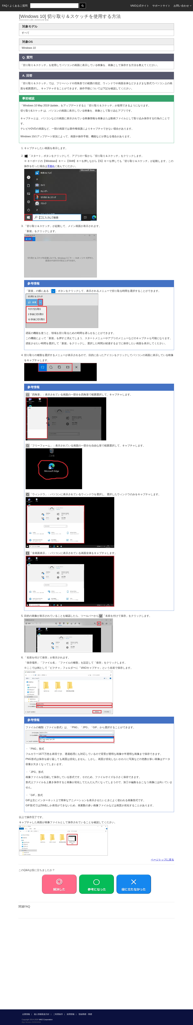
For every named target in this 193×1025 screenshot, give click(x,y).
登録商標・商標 (85, 1014)
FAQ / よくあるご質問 (14, 5)
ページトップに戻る (162, 859)
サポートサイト (161, 5)
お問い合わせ (182, 5)
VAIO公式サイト (139, 5)
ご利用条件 (58, 1014)
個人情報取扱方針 (41, 1014)
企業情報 (26, 1014)
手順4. (51, 166)
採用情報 (70, 1014)
